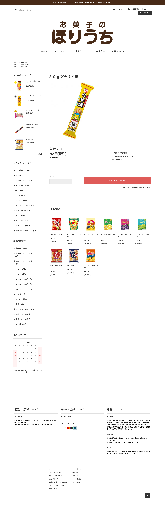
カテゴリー (61, 51)
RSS (50, 489)
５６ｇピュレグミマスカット (142, 235)
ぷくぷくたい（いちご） (33, 110)
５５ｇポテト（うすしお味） (91, 267)
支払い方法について (56, 472)
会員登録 (135, 9)
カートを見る (76, 479)
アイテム (144, 12)
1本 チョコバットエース (33, 124)
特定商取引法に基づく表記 (141, 187)
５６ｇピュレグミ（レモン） (108, 235)
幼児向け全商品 (25, 64)
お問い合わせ (117, 51)
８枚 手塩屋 (70, 266)
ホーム (44, 51)
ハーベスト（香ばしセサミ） (33, 82)
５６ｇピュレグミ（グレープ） (125, 235)
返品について (126, 187)
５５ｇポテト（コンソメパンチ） (91, 235)
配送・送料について (56, 476)
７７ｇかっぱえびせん (56, 234)
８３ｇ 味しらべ (30, 139)
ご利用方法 (99, 51)
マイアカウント (77, 469)
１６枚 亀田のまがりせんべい (57, 267)
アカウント (121, 9)
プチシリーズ (24, 62)
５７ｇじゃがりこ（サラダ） (74, 235)
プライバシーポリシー (56, 485)
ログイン (148, 9)
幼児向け (81, 51)
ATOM (56, 489)
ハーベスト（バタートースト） (33, 96)
